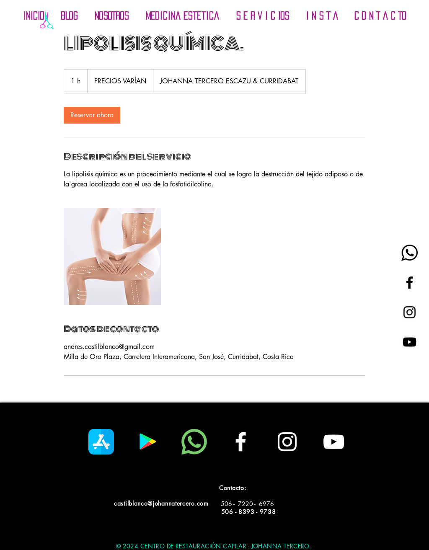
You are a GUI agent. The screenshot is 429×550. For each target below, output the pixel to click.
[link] (92, 115)
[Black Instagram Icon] (409, 312)
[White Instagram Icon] (287, 441)
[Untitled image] (112, 256)
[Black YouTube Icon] (409, 342)
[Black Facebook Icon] (409, 282)
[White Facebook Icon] (240, 441)
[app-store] (101, 441)
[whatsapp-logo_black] (409, 253)
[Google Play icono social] (147, 441)
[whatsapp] (194, 441)
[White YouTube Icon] (333, 441)
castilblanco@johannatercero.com (161, 503)
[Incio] (47, 20)
